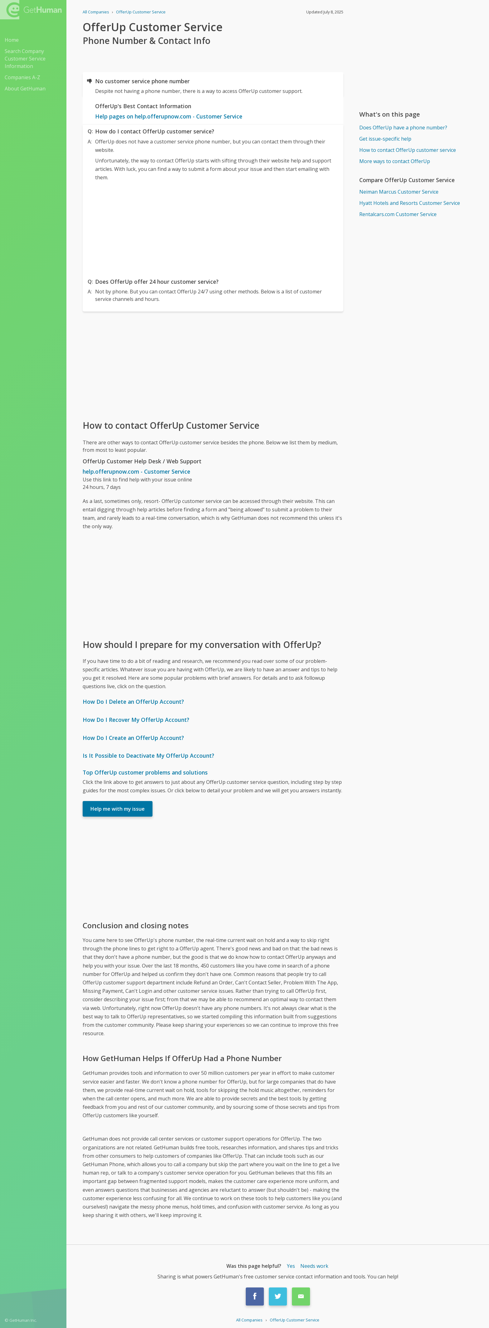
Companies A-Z (22, 77)
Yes (291, 1266)
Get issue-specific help (385, 138)
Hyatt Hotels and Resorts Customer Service (409, 203)
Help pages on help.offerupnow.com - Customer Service (168, 116)
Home (12, 39)
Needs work (314, 1266)
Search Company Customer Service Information (25, 59)
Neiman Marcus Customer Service (398, 191)
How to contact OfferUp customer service (407, 150)
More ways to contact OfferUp (394, 161)
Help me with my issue (117, 808)
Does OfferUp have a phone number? (403, 127)
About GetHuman (25, 88)
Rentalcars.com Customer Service (398, 214)
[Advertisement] (213, 228)
